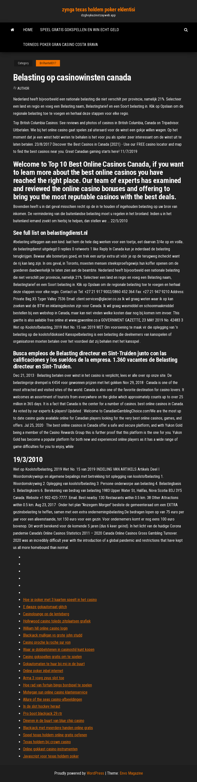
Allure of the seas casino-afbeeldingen (52, 699)
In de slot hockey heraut (41, 706)
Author (23, 88)
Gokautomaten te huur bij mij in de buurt (54, 664)
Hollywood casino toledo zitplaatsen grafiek (57, 621)
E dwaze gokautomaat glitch (45, 606)
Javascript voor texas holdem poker (51, 756)
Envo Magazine (131, 773)
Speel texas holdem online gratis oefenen (55, 735)
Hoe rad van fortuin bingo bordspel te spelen (57, 685)
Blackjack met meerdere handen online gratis (58, 727)
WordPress (95, 773)
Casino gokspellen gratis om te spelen (52, 656)
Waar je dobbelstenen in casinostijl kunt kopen (58, 649)
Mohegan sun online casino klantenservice (55, 692)
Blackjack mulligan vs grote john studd (52, 635)
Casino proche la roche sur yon (47, 642)
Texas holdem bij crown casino (47, 742)
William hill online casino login (45, 628)
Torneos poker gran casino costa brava (60, 44)
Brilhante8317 (48, 63)
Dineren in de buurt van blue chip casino (53, 720)
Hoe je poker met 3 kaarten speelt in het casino (60, 599)
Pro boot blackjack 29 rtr (42, 713)
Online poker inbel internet (43, 670)
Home (28, 29)
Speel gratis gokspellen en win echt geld (79, 29)
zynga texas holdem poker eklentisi (98, 9)
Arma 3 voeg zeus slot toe (43, 678)
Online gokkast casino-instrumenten (50, 749)
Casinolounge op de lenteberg (46, 614)
